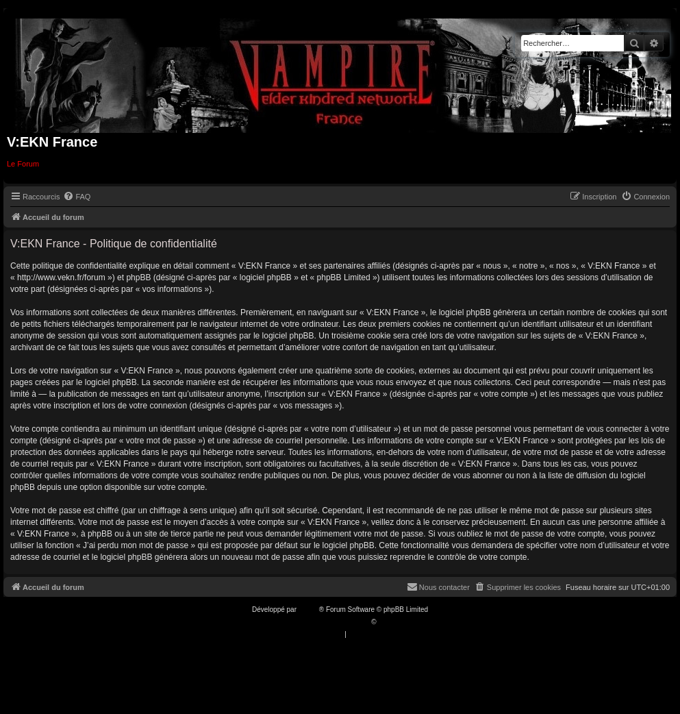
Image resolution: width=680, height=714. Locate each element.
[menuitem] (76, 196)
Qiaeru (388, 622)
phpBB (309, 609)
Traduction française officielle (325, 622)
